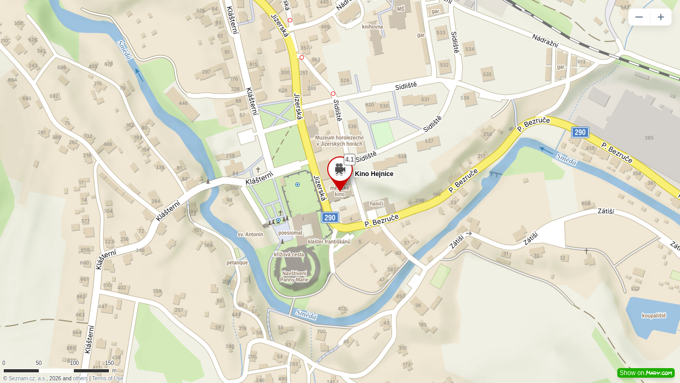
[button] (639, 17)
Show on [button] (646, 373)
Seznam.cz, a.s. (27, 378)
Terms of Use (107, 378)
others (80, 378)
